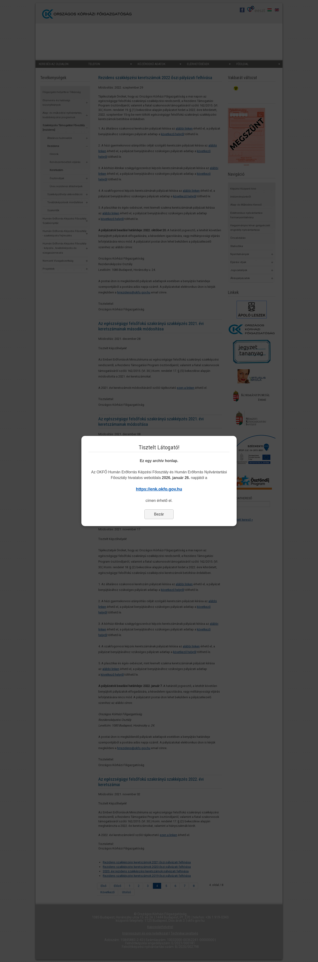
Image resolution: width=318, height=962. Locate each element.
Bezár (159, 514)
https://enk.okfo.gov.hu (159, 489)
